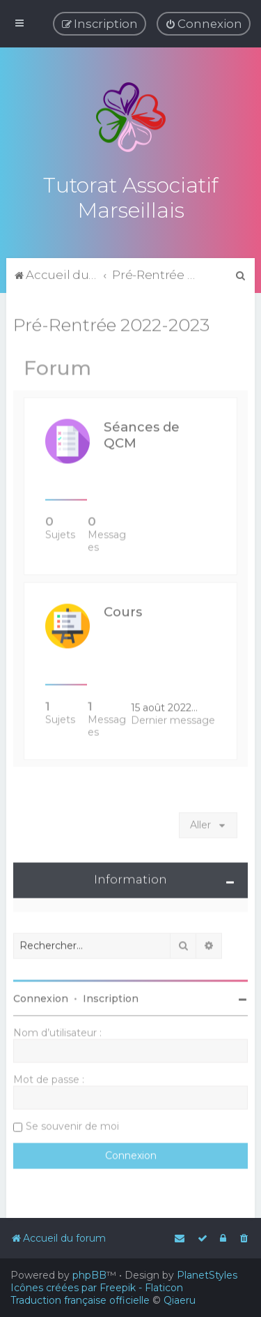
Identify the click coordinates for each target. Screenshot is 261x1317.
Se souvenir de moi (72, 1124)
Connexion (40, 997)
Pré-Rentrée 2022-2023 (111, 323)
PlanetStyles (207, 1275)
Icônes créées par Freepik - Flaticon (96, 1287)
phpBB (89, 1275)
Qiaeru (180, 1300)
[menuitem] (204, 24)
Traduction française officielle (80, 1300)
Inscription (111, 997)
